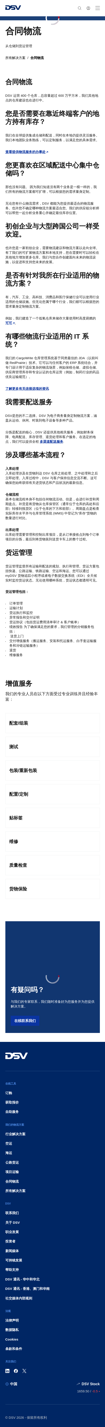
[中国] (11, 1384)
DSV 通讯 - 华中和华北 (22, 1279)
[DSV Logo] (13, 8)
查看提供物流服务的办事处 (25, 152)
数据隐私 (12, 1330)
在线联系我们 (25, 1021)
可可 (8, 323)
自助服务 (12, 1112)
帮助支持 (12, 1270)
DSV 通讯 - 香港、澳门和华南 (27, 1289)
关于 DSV (12, 1222)
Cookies (11, 1339)
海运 (8, 1153)
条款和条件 (13, 1349)
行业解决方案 (15, 1134)
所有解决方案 (15, 58)
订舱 (8, 1093)
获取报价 (12, 1102)
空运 (8, 1143)
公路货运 (12, 1162)
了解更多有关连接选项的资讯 (27, 388)
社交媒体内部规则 (18, 1298)
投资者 (10, 1241)
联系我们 (12, 1213)
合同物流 (37, 58)
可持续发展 (13, 1260)
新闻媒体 (12, 1251)
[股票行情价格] (88, 1391)
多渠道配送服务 (51, 441)
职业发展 (12, 1232)
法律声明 (12, 1320)
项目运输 (12, 1172)
